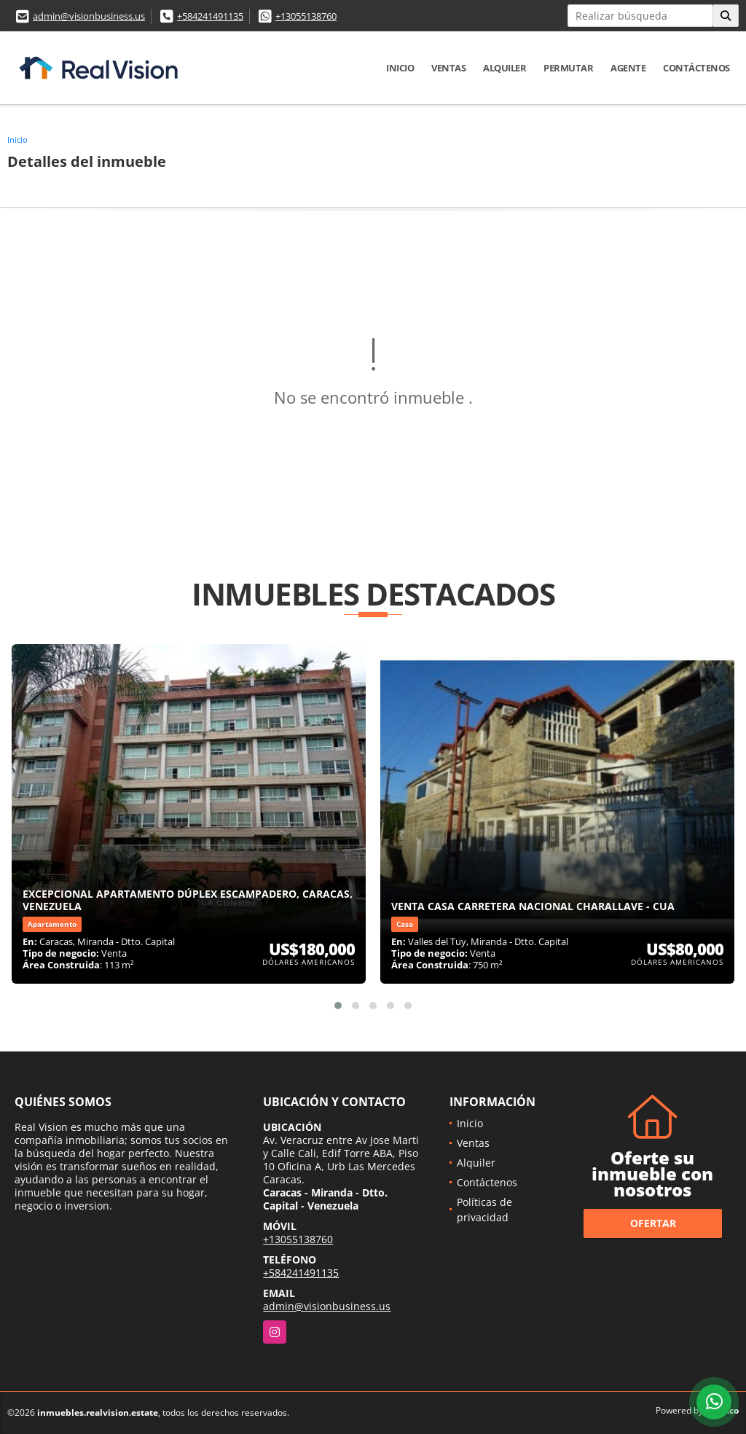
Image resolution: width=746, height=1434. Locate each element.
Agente (627, 67)
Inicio (400, 67)
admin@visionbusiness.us (89, 16)
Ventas (448, 67)
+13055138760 (306, 16)
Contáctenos (696, 67)
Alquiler (504, 67)
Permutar (568, 67)
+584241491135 (210, 16)
